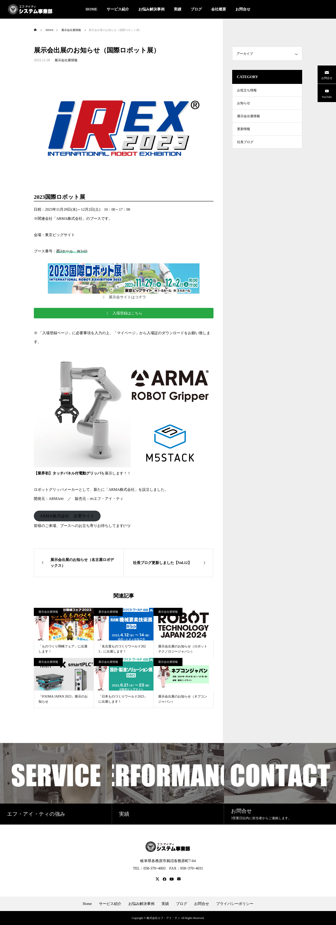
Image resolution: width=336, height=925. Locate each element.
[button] (123, 297)
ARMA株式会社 (121, 490)
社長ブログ (245, 146)
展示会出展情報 (66, 60)
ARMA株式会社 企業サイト (67, 516)
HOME (92, 9)
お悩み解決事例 (151, 9)
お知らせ (243, 105)
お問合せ (242, 9)
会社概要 (218, 9)
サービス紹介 (118, 9)
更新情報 (243, 132)
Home (87, 904)
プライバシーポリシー (234, 904)
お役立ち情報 (247, 91)
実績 (177, 9)
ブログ (196, 9)
